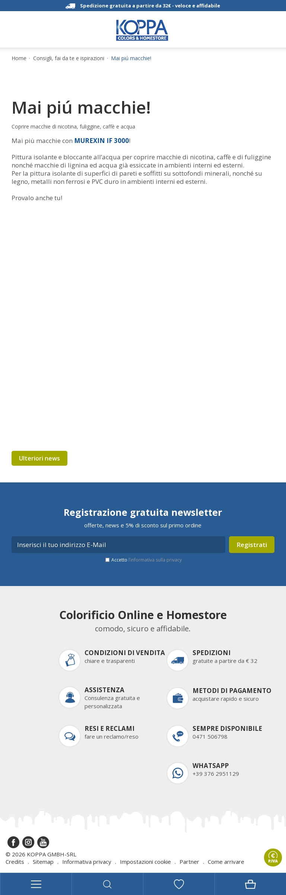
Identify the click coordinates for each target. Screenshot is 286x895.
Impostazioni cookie (145, 861)
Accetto (146, 560)
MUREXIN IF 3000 (101, 140)
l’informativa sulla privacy (155, 560)
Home (19, 58)
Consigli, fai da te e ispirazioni (68, 58)
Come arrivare (226, 861)
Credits (15, 861)
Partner (189, 861)
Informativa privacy (86, 861)
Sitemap (43, 861)
